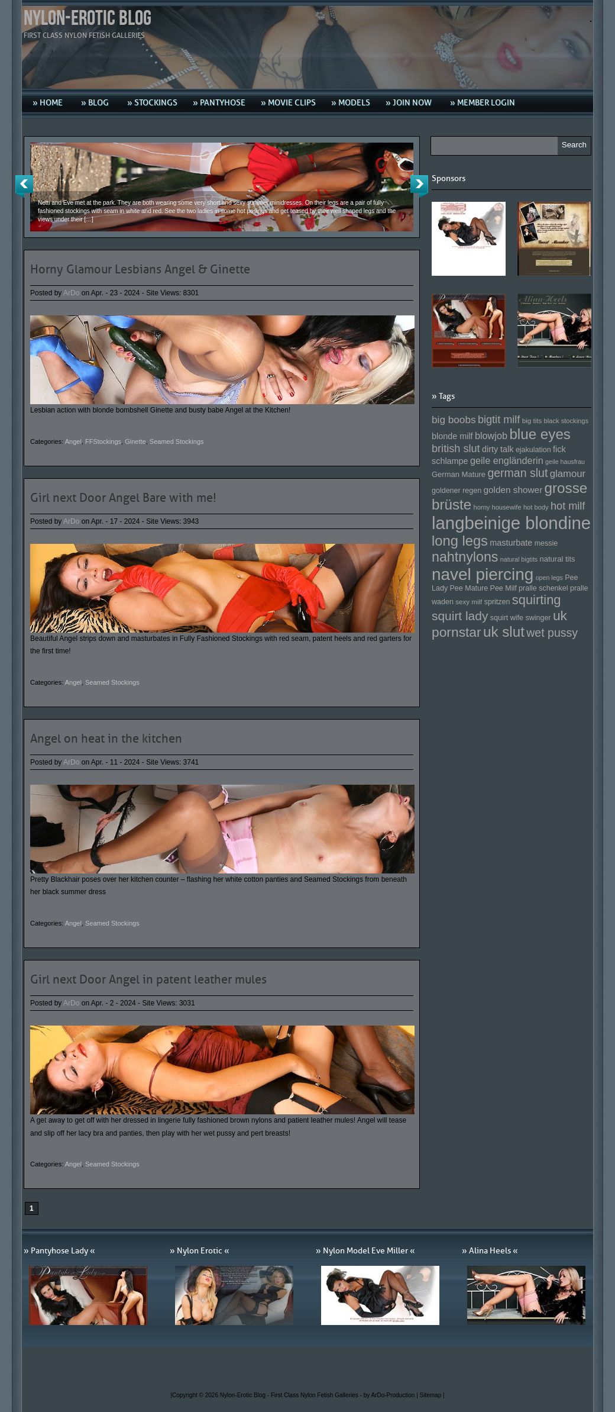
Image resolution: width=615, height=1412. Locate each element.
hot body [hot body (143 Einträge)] (536, 507)
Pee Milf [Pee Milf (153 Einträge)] (503, 588)
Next (419, 186)
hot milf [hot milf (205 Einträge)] (568, 506)
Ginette (135, 441)
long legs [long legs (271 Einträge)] (460, 541)
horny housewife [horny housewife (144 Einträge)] (498, 507)
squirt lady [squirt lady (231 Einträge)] (460, 616)
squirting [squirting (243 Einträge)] (536, 599)
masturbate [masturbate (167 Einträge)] (511, 542)
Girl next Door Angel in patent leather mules (148, 979)
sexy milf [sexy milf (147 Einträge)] (468, 601)
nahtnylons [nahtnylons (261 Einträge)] (465, 557)
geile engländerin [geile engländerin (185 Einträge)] (506, 460)
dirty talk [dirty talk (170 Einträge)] (498, 449)
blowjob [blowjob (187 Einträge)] (491, 435)
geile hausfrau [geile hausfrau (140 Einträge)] (565, 461)
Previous (24, 186)
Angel (73, 441)
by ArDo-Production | (392, 1395)
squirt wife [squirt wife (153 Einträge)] (506, 618)
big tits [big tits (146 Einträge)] (532, 420)
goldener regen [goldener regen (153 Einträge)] (456, 490)
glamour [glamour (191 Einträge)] (567, 473)
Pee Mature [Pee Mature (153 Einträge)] (468, 588)
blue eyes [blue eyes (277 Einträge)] (540, 434)
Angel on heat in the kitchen (106, 738)
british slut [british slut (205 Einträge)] (456, 448)
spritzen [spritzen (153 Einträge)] (497, 602)
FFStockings (103, 441)
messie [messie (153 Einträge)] (546, 543)
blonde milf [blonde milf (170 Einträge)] (452, 436)
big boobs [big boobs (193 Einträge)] (454, 419)
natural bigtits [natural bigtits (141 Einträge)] (519, 559)
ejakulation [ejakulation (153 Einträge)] (533, 450)
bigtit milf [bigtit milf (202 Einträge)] (499, 419)
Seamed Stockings (177, 441)
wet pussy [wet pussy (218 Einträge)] (552, 632)
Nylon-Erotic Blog (87, 18)
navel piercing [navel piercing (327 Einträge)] (482, 574)
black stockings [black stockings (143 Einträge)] (566, 420)
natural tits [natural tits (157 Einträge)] (557, 559)
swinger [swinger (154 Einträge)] (538, 618)
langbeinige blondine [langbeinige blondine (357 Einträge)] (511, 523)
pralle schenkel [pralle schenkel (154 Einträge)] (543, 588)
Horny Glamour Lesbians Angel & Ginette (140, 269)
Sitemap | (432, 1395)
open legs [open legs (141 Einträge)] (549, 577)
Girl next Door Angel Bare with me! (123, 498)
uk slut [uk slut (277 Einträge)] (504, 632)
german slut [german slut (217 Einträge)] (517, 472)
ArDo (71, 293)
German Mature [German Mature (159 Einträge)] (458, 474)
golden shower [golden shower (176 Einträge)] (513, 490)
